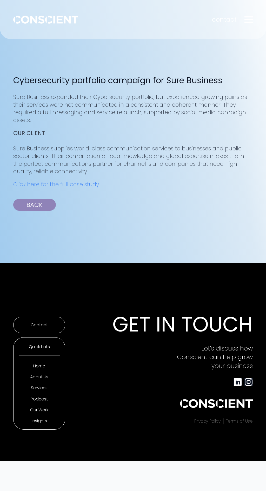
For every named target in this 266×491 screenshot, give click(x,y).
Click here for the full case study (56, 184)
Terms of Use (239, 421)
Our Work (39, 410)
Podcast (39, 399)
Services (39, 388)
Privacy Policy (207, 421)
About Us (39, 377)
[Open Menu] (248, 19)
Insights (39, 421)
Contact (39, 325)
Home (39, 366)
